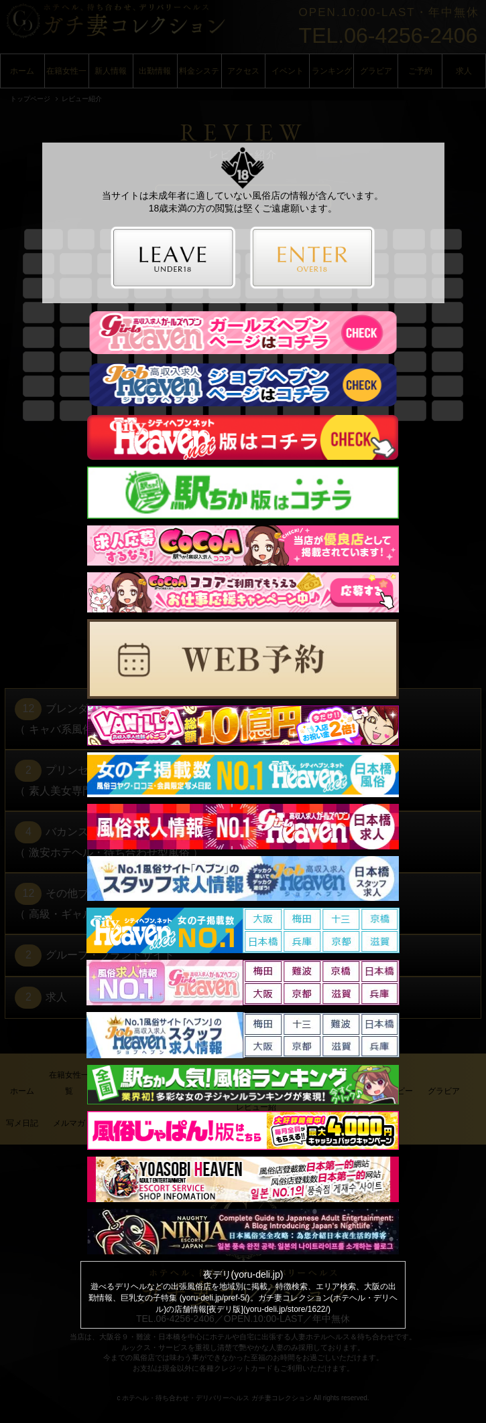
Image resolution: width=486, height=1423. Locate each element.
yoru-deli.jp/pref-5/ (214, 1298)
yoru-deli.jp (257, 1274)
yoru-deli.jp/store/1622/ (287, 1309)
